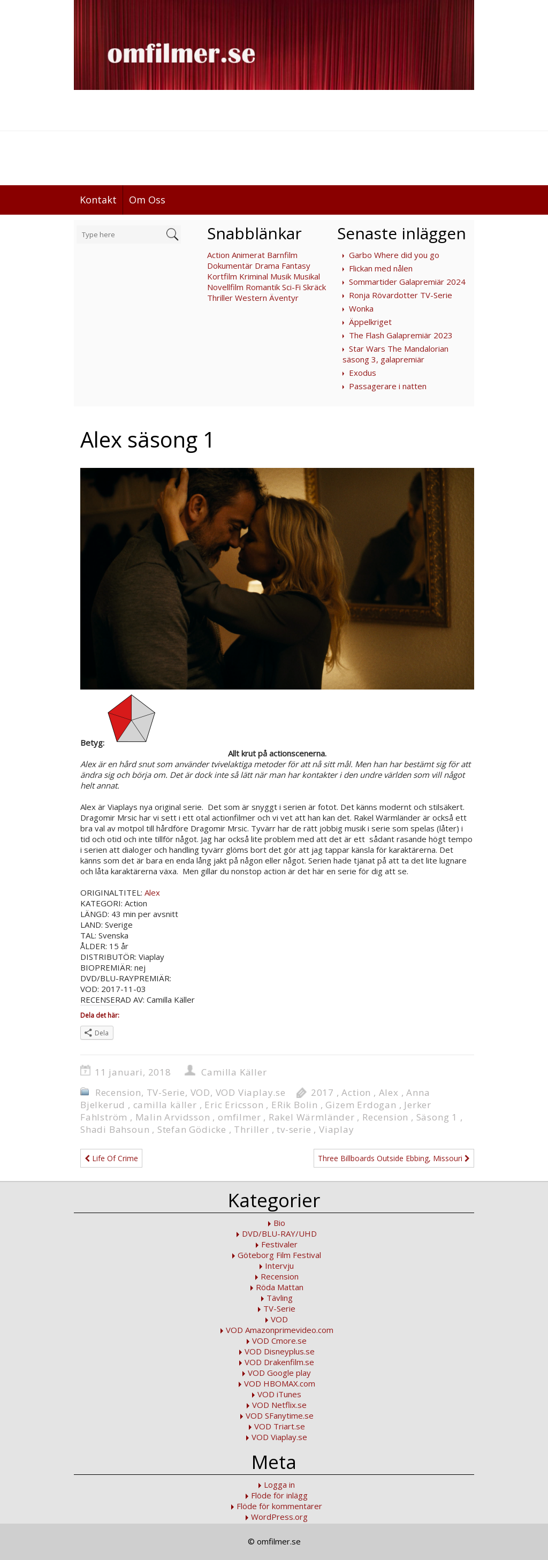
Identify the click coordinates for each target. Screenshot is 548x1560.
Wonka (361, 308)
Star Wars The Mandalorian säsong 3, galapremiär (395, 354)
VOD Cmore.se (279, 1340)
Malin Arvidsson (172, 1117)
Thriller (220, 297)
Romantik (263, 287)
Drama (267, 265)
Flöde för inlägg (279, 1495)
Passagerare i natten (388, 386)
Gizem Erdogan (360, 1105)
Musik (280, 276)
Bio (279, 1222)
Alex (152, 892)
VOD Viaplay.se (251, 1092)
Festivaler (279, 1244)
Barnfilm (282, 254)
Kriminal (253, 276)
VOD (200, 1092)
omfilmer (239, 1117)
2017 (322, 1092)
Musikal (306, 276)
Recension (118, 1092)
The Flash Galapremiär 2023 (401, 335)
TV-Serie (166, 1092)
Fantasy (295, 265)
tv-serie (294, 1129)
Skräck (314, 287)
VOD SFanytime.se (280, 1415)
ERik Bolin (294, 1105)
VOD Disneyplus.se (280, 1351)
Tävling (280, 1297)
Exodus (362, 372)
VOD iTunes (279, 1394)
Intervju (279, 1265)
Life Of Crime (111, 1158)
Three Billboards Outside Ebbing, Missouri (394, 1158)
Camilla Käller (234, 1072)
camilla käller (165, 1105)
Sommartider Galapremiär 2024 (407, 281)
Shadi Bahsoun (114, 1129)
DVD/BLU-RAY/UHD (279, 1233)
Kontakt (98, 199)
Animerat (248, 254)
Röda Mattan (279, 1287)
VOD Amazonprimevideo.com (279, 1329)
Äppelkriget (370, 321)
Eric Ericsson (233, 1105)
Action (218, 254)
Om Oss (147, 199)
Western (251, 297)
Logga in (279, 1484)
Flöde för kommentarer (279, 1506)
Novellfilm (225, 287)
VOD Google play (279, 1372)
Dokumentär (230, 265)
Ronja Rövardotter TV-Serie (400, 295)
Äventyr (284, 297)
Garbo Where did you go (394, 254)
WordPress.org (279, 1516)
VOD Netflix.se (279, 1404)
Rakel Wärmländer (312, 1117)
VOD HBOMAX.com (279, 1383)
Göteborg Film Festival (279, 1254)
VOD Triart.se (279, 1426)
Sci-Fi (291, 287)
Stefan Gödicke (191, 1129)
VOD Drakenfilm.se (279, 1362)
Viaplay (336, 1129)
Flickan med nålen (381, 268)
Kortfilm (222, 276)
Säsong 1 (437, 1117)
